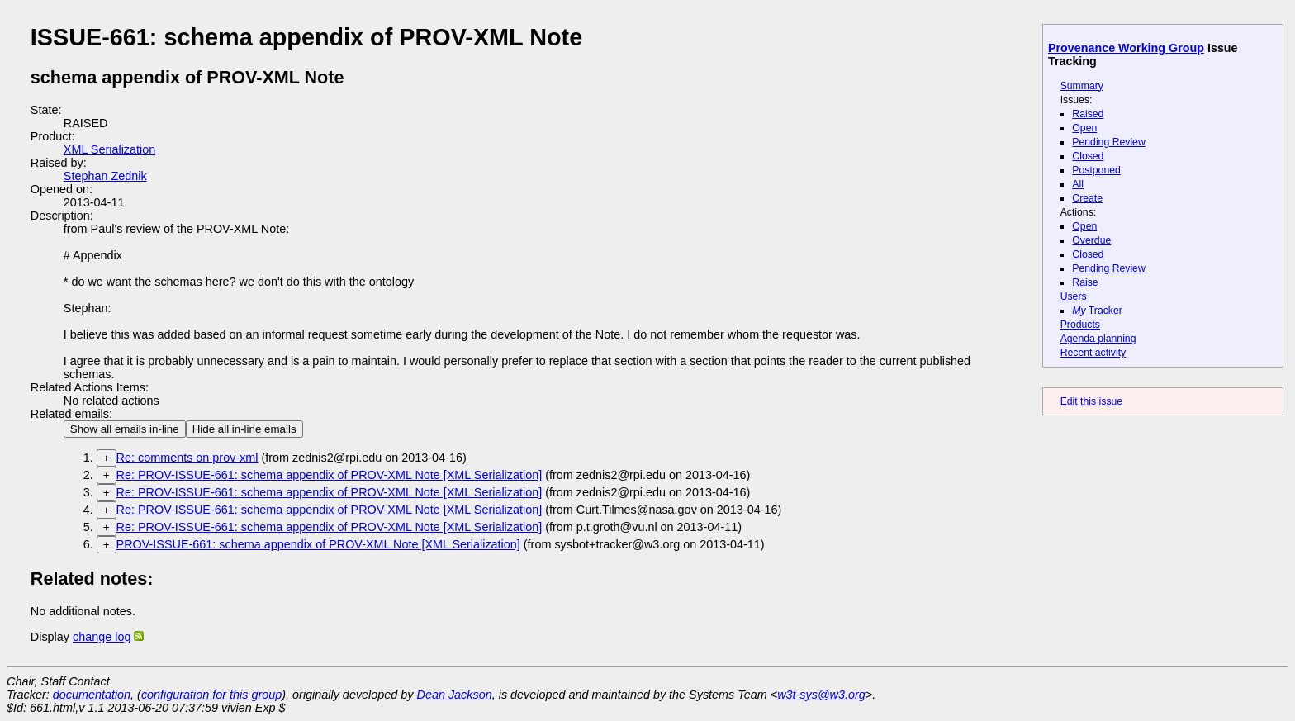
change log (101, 636)
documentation (91, 694)
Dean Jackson (454, 694)
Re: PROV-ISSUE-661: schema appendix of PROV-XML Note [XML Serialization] (329, 474)
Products (1080, 324)
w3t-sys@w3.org (821, 694)
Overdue (1091, 240)
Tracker (1097, 310)
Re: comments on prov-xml (187, 457)
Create (1087, 198)
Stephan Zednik (105, 176)
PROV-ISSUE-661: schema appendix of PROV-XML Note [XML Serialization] (318, 544)
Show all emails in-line (124, 429)
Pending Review (1108, 142)
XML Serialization (109, 149)
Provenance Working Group (1126, 48)
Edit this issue (1091, 401)
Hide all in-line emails (244, 429)
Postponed (1096, 170)
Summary (1081, 86)
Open (1084, 128)
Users (1073, 296)
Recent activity (1093, 352)
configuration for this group (211, 694)
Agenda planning (1098, 338)
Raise (1085, 282)
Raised (1087, 114)
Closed (1087, 156)
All (1078, 184)
